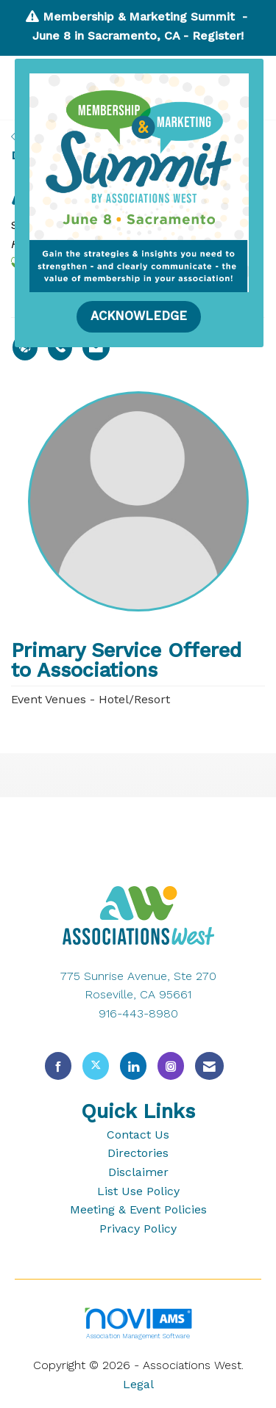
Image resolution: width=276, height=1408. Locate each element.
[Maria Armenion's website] (25, 347)
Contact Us (138, 1135)
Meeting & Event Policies (138, 1209)
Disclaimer (138, 1172)
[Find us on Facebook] (58, 1065)
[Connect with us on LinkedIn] (133, 1065)
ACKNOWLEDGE (139, 316)
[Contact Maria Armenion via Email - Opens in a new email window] (96, 347)
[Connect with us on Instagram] (171, 1065)
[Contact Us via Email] (209, 1065)
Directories (138, 1153)
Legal (138, 1384)
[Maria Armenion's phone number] (60, 347)
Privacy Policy (138, 1228)
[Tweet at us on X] (95, 1065)
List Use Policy (138, 1191)
